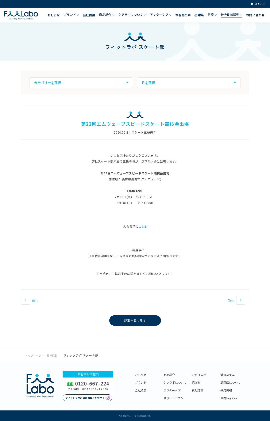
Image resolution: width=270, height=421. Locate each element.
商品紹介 (169, 375)
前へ (35, 300)
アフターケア (172, 390)
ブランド (141, 382)
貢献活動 (52, 355)
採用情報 (226, 390)
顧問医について (230, 382)
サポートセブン (173, 398)
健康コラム (227, 375)
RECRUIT (257, 4)
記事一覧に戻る (135, 320)
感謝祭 (196, 382)
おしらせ (141, 375)
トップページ (33, 355)
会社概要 (141, 390)
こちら (142, 226)
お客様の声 (199, 375)
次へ (231, 300)
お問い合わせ (229, 398)
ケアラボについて (175, 382)
